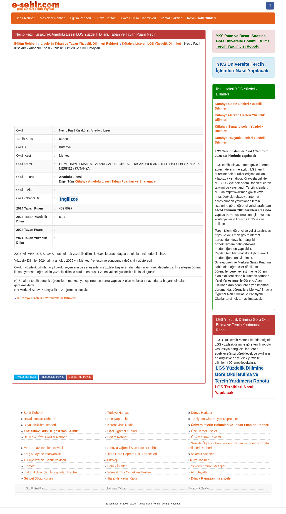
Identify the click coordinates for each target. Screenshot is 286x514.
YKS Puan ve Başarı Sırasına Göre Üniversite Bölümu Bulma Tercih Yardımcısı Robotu (243, 41)
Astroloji (112, 460)
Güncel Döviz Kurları (38, 478)
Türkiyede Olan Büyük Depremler (214, 419)
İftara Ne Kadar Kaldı (122, 478)
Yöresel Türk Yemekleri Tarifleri (129, 472)
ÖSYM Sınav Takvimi (206, 437)
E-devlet (29, 466)
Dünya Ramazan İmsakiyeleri (211, 478)
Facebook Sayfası (199, 488)
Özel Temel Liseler (204, 431)
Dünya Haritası (106, 18)
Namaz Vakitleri (171, 18)
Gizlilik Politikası (35, 488)
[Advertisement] (108, 90)
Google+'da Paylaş (79, 376)
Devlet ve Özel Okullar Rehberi (45, 437)
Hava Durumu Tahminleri (138, 18)
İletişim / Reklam (117, 488)
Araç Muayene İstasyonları (42, 454)
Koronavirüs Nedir (120, 425)
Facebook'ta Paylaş (52, 376)
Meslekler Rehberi (52, 18)
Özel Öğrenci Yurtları (122, 431)
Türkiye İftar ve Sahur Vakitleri (45, 460)
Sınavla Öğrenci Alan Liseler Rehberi (133, 448)
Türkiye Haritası (118, 412)
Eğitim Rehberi (80, 18)
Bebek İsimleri (117, 466)
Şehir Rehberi (25, 18)
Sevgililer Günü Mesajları (208, 466)
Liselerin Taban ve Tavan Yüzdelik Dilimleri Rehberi (79, 43)
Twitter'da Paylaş (26, 376)
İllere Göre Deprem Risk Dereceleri (132, 454)
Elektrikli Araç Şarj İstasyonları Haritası (51, 472)
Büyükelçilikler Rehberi (40, 425)
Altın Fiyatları (200, 472)
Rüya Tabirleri (199, 460)
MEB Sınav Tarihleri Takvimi (43, 448)
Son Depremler (118, 419)
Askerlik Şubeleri (202, 454)
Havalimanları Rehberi (39, 419)
